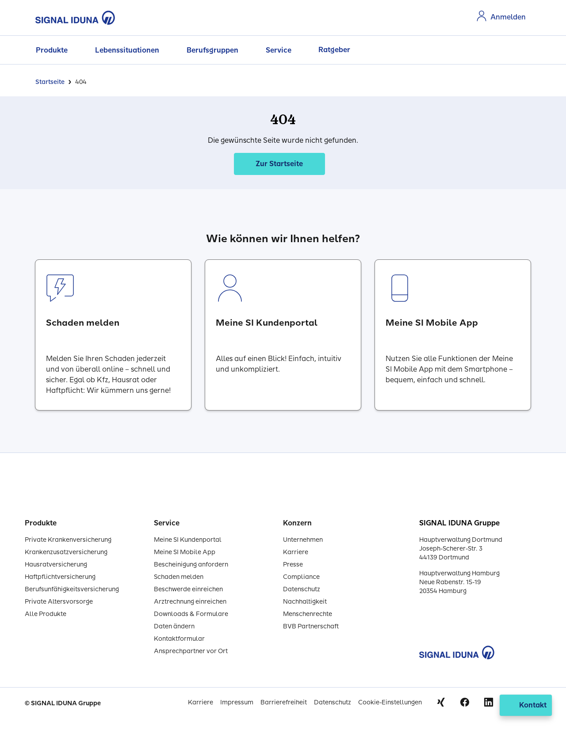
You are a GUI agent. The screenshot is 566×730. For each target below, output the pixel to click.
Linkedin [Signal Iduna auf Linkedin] (488, 702)
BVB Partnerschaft (311, 626)
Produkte (52, 50)
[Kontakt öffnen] (526, 705)
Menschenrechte (307, 614)
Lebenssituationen (127, 50)
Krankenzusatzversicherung (66, 552)
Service (278, 50)
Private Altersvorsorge (59, 601)
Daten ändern (174, 626)
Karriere (295, 552)
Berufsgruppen (212, 50)
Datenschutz (301, 589)
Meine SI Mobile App (184, 552)
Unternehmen (303, 540)
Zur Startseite (279, 164)
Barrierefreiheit (283, 702)
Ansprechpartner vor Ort (191, 651)
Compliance (301, 577)
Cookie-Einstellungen (390, 702)
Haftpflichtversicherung (60, 577)
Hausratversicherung (56, 564)
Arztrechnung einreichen (190, 601)
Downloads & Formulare (191, 614)
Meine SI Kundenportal (188, 540)
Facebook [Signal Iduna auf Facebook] (465, 702)
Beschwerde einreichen (188, 589)
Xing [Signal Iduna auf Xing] (441, 702)
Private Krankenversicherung (68, 540)
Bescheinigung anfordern (191, 564)
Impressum (236, 702)
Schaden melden (178, 577)
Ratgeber (334, 50)
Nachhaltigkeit (305, 601)
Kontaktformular (179, 639)
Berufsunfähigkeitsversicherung (72, 589)
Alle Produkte (45, 614)
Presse (293, 564)
